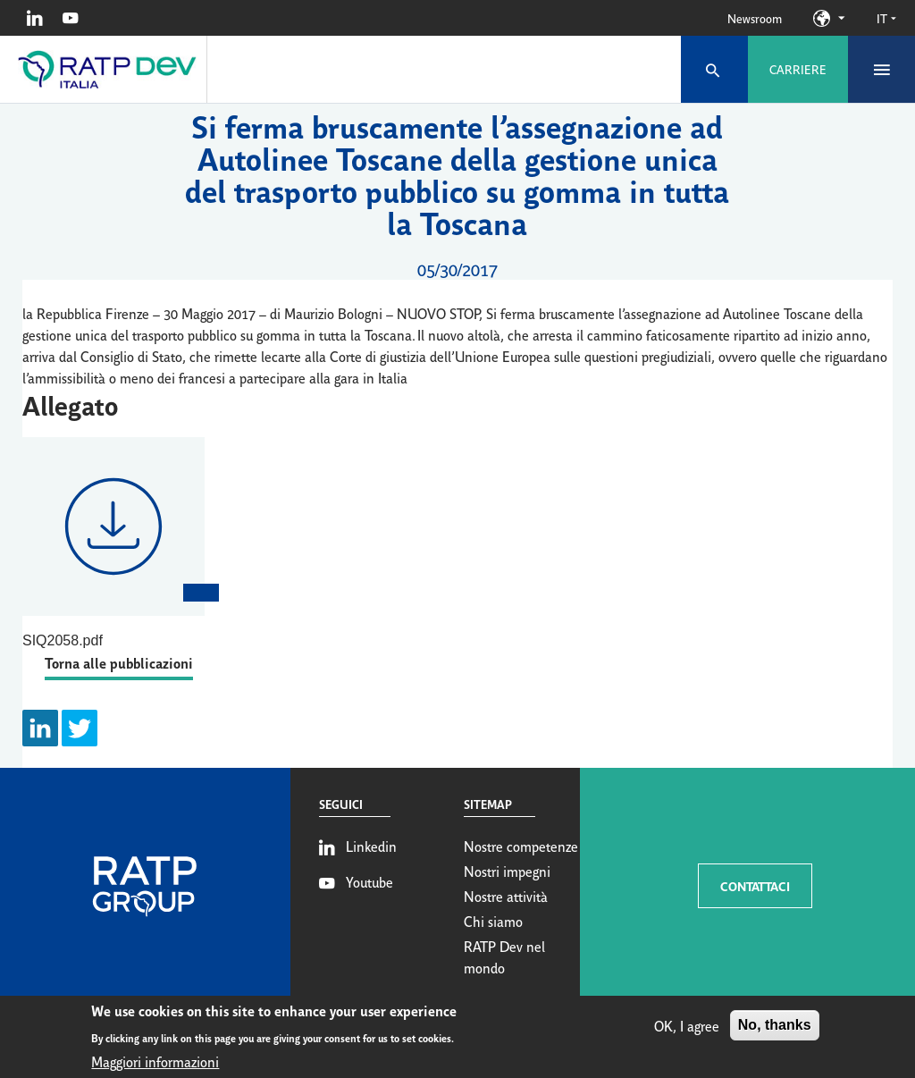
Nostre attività (506, 896)
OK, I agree (686, 1031)
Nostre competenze (521, 846)
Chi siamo (493, 921)
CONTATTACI (755, 885)
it (886, 18)
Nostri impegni (507, 871)
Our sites (841, 18)
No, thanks (774, 1030)
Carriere (798, 69)
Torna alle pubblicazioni (119, 662)
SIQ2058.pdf (62, 640)
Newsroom (754, 18)
